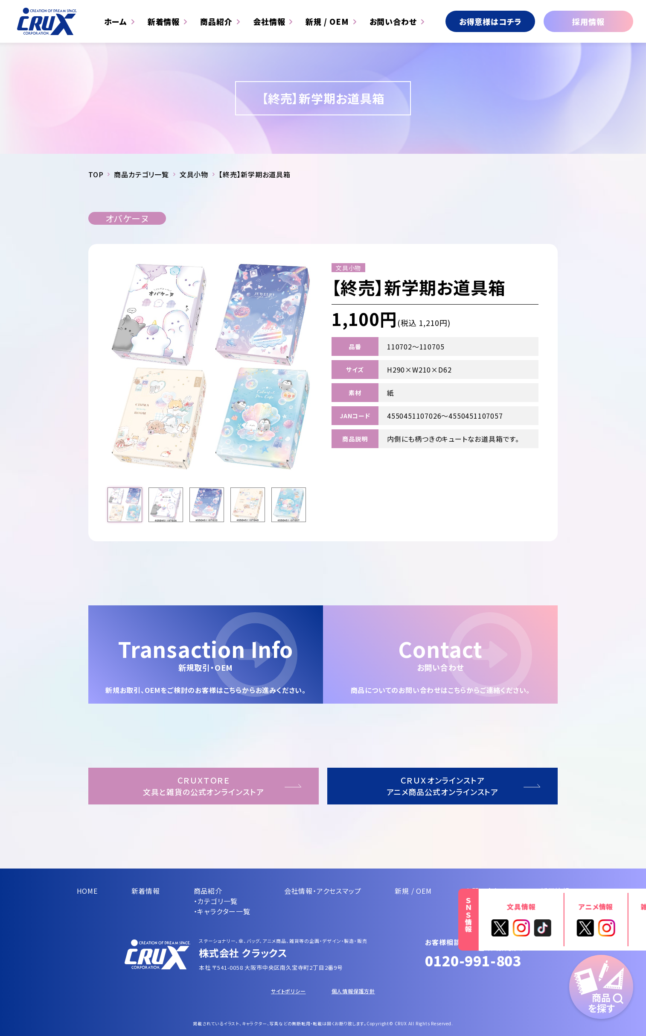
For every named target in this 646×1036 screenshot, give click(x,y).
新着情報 (164, 21)
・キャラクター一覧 (222, 911)
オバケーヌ (127, 218)
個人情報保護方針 (353, 991)
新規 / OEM (327, 21)
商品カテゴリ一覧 (141, 174)
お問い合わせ (393, 21)
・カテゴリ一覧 (216, 901)
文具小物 (194, 174)
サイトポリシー (288, 991)
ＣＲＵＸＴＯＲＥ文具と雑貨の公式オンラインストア (203, 786)
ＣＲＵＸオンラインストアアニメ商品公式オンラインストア (443, 786)
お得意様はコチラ (490, 21)
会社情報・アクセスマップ (322, 891)
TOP (95, 174)
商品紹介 (216, 21)
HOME (87, 891)
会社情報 (269, 21)
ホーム (115, 21)
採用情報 (588, 21)
